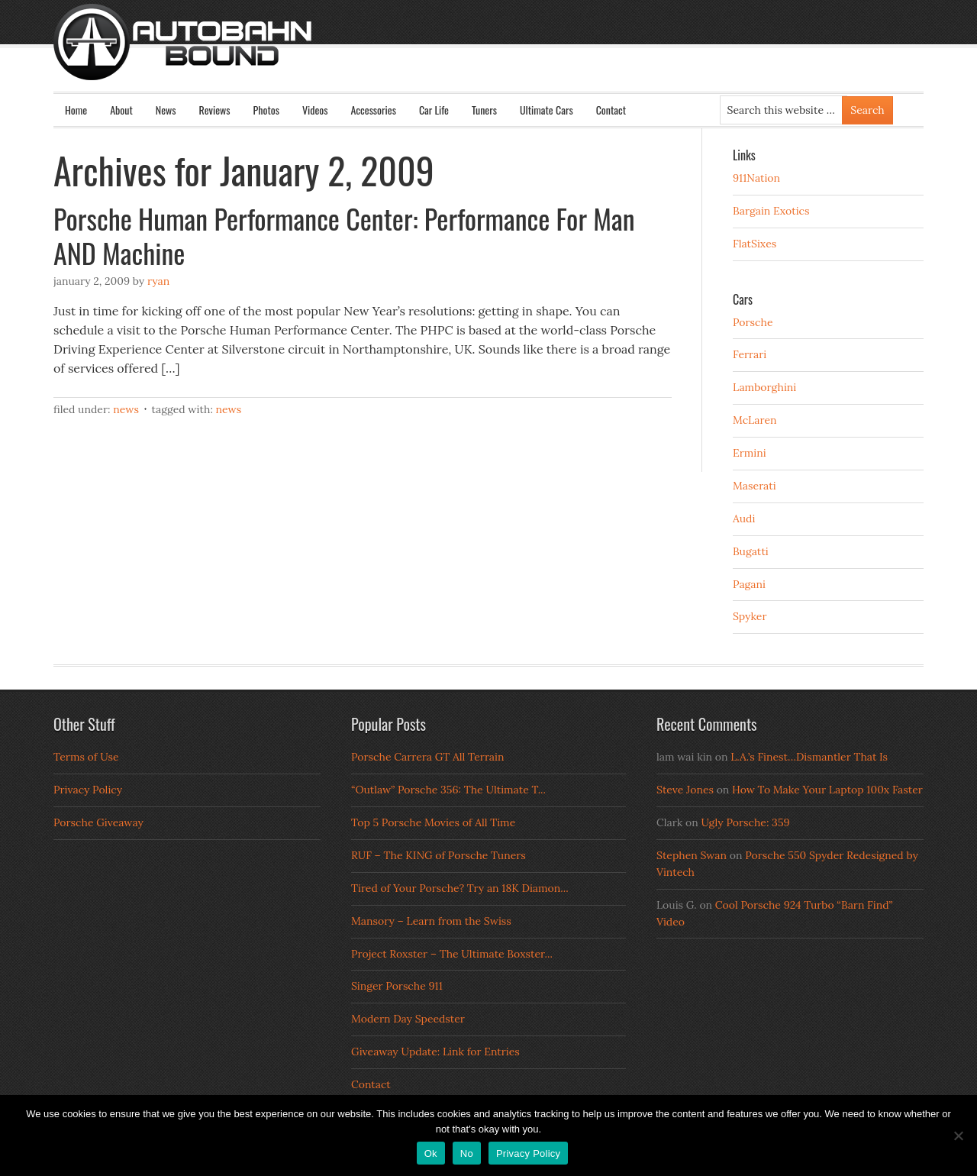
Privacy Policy (87, 789)
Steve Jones (685, 789)
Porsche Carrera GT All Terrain (428, 757)
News (166, 110)
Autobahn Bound (513, 55)
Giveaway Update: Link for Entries (435, 1051)
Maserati (754, 486)
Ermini (749, 453)
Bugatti (751, 551)
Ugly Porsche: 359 (745, 822)
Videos (315, 110)
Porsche (753, 322)
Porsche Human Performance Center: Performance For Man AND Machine (344, 235)
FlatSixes (754, 243)
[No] (958, 1135)
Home (76, 110)
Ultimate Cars (546, 110)
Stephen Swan (691, 855)
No (466, 1153)
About (121, 110)
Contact (611, 110)
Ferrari (749, 354)
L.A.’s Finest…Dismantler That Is (809, 757)
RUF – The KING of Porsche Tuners (438, 855)
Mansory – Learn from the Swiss (431, 921)
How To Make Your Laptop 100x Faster (827, 789)
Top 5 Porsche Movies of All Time (433, 822)
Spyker (750, 616)
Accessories (372, 110)
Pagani (749, 584)
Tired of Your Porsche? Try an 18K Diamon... (460, 888)
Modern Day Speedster (408, 1019)
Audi (744, 518)
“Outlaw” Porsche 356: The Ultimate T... (448, 789)
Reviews (215, 110)
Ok (430, 1153)
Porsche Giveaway (98, 822)
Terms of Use (86, 757)
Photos (266, 110)
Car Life (434, 110)
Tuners (484, 110)
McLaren (755, 420)
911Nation (756, 178)
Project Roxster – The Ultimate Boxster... (452, 954)
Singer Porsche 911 (397, 986)
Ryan (158, 281)
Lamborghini (764, 387)
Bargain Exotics (771, 211)
